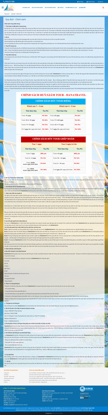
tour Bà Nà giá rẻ (65, 408)
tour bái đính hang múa (74, 408)
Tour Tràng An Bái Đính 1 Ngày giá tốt (38, 382)
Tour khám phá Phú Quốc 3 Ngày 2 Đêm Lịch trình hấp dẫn (43, 380)
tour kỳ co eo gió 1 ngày (36, 408)
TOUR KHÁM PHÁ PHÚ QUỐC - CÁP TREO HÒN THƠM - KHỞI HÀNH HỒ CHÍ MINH (48, 378)
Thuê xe (60, 7)
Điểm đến (82, 7)
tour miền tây (6, 408)
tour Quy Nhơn (56, 408)
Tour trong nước (37, 7)
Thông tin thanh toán (9, 378)
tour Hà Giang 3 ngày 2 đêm (87, 408)
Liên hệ (100, 1)
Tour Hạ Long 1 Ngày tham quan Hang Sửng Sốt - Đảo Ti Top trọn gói (45, 376)
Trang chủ (26, 7)
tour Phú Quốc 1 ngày (48, 408)
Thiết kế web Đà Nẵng (57, 413)
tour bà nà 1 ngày (14, 408)
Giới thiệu (80, 1)
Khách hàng (90, 1)
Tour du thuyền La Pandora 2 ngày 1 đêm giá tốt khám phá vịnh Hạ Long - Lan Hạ (48, 373)
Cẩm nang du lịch (71, 7)
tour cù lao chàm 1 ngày (24, 408)
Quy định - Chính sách (9, 376)
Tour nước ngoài (50, 7)
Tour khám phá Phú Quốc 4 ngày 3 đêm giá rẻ (40, 374)
